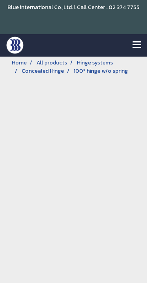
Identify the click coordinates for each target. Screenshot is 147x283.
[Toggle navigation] (136, 45)
